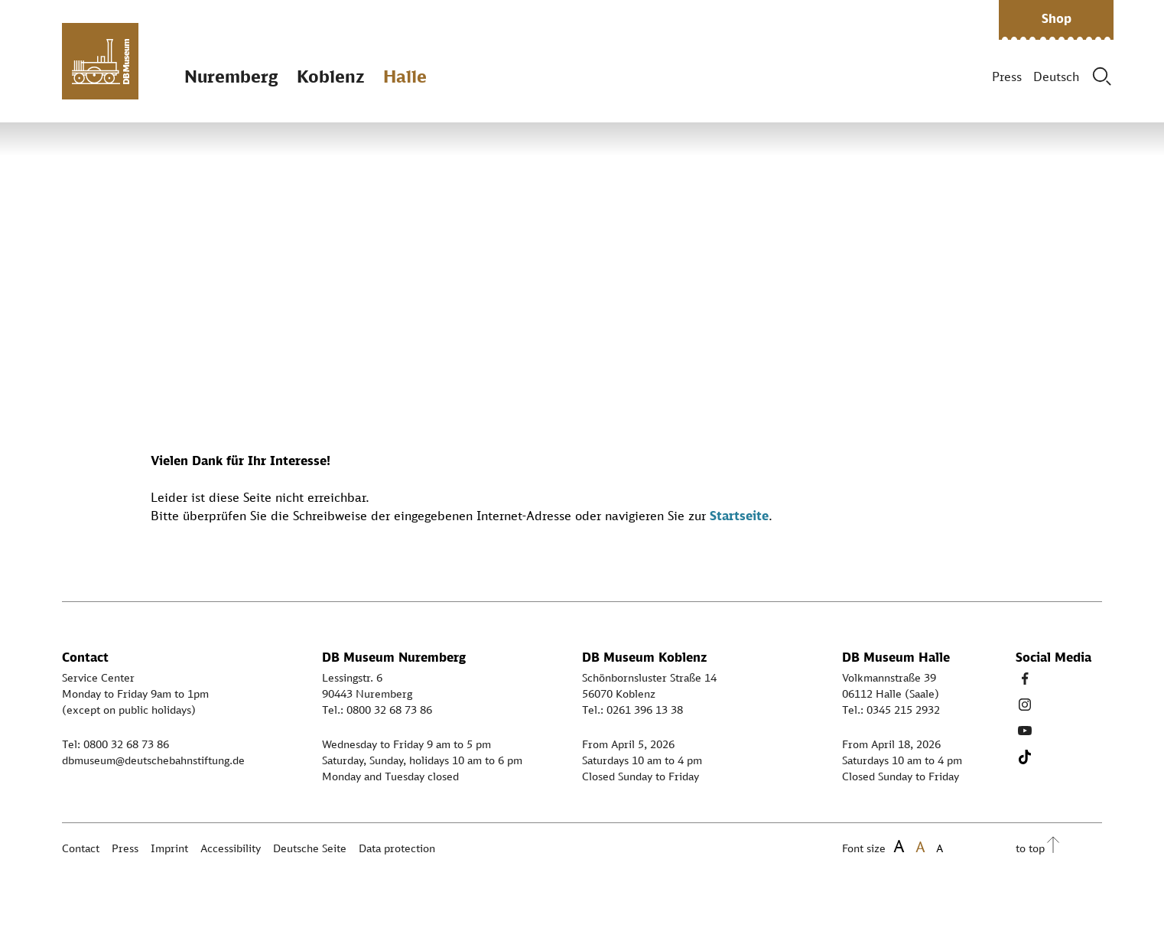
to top (1030, 848)
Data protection (397, 848)
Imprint (169, 848)
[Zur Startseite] (100, 61)
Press (1007, 76)
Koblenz (330, 76)
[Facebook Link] (1025, 678)
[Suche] (1102, 76)
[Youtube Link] (1025, 730)
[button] (1056, 20)
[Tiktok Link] (1025, 756)
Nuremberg (231, 76)
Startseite (739, 515)
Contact (80, 848)
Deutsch (1056, 76)
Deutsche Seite (309, 848)
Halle (405, 76)
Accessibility (230, 848)
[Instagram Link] (1025, 704)
